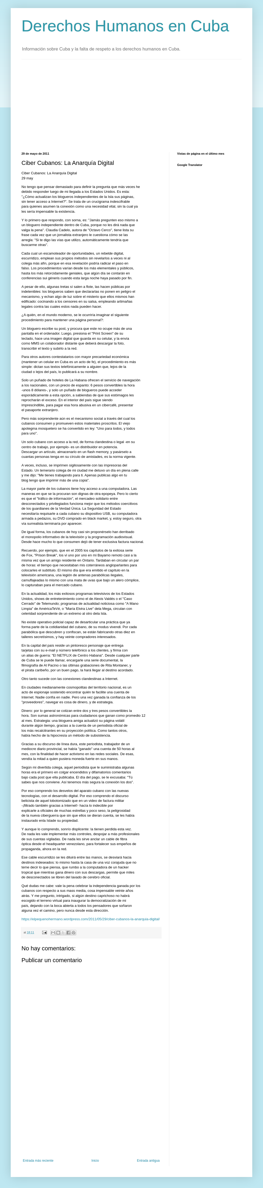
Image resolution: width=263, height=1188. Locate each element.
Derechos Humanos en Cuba (125, 26)
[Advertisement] (91, 105)
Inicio (95, 1160)
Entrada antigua (148, 1160)
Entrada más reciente (38, 1160)
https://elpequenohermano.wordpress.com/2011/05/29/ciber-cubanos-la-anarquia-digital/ (90, 919)
